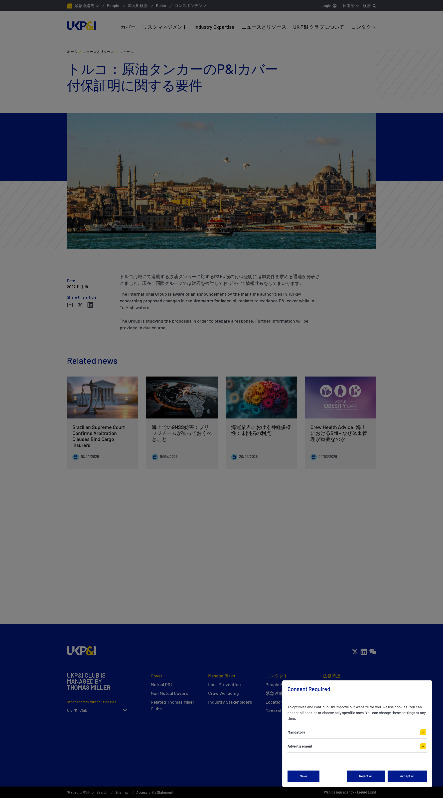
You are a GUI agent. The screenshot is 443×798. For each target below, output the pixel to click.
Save (303, 776)
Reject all (365, 776)
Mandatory (296, 732)
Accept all (407, 776)
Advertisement (300, 746)
